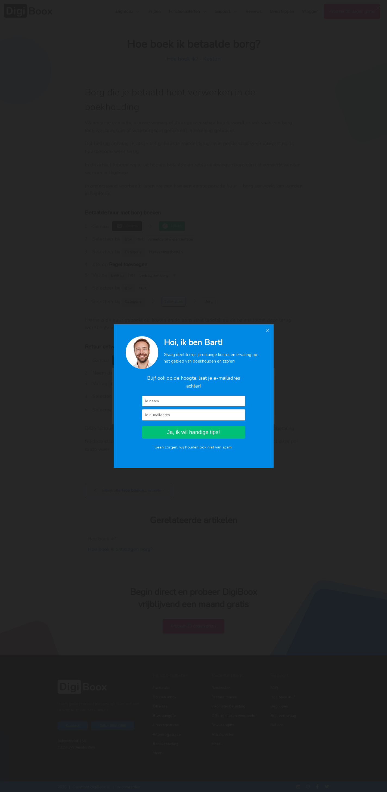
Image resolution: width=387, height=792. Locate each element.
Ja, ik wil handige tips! (193, 432)
